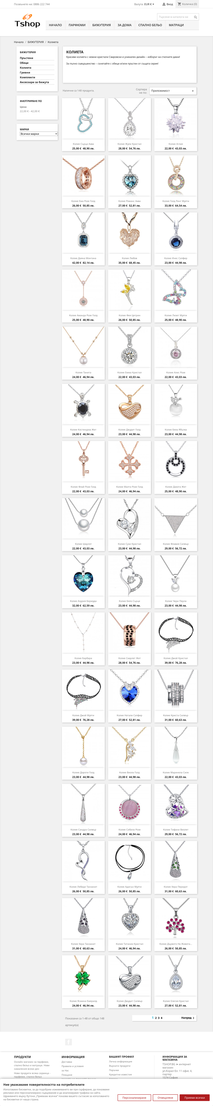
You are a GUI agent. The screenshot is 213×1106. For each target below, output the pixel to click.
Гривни (25, 72)
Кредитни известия (120, 1074)
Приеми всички (194, 1098)
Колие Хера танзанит (83, 943)
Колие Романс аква (129, 201)
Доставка (67, 1061)
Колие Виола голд (129, 772)
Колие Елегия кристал (176, 1001)
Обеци (24, 63)
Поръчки (114, 1070)
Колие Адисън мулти (129, 886)
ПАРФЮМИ (77, 25)
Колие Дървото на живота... (175, 943)
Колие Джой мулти (83, 715)
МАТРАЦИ (176, 25)
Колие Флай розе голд (83, 486)
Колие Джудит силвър (129, 1001)
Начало (55, 25)
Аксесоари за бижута (34, 82)
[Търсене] (178, 16)
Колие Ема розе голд (83, 201)
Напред (188, 1018)
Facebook (68, 1042)
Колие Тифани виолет (175, 829)
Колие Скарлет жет (129, 658)
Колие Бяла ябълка (176, 429)
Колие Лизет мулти (176, 315)
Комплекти (27, 77)
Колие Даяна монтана (83, 258)
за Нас (65, 1070)
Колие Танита (83, 372)
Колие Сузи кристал (129, 543)
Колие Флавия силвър (176, 543)
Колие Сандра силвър (83, 829)
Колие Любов (129, 258)
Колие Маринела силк (176, 772)
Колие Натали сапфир (129, 715)
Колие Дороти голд (83, 772)
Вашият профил (121, 1057)
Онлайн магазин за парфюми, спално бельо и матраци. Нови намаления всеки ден (32, 1065)
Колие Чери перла (175, 601)
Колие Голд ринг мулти (175, 201)
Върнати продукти (119, 1065)
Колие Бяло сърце (129, 601)
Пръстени (26, 58)
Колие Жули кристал (129, 143)
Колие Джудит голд (129, 429)
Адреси (113, 1078)
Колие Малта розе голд (129, 486)
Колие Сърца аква (83, 143)
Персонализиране (134, 1098)
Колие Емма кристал (129, 372)
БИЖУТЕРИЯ (101, 25)
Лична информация (120, 1061)
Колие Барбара (83, 658)
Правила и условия (73, 1066)
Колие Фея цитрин (129, 315)
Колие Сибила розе (130, 829)
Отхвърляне (165, 1098)
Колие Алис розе (175, 372)
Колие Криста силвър (175, 715)
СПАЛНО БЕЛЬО (150, 25)
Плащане (67, 1074)
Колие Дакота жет (175, 486)
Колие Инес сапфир (175, 258)
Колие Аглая (176, 143)
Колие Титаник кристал (129, 943)
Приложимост (173, 91)
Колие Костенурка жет (83, 429)
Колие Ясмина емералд (83, 1001)
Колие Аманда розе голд (83, 315)
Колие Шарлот (83, 543)
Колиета (25, 67)
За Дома (124, 25)
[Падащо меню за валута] (149, 4)
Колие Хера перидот (176, 886)
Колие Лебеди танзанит (83, 886)
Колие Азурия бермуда (83, 601)
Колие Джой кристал (176, 658)
